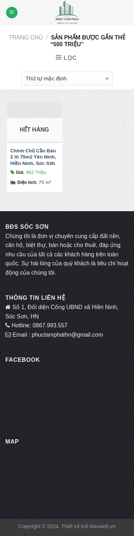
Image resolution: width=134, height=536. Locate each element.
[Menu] (12, 13)
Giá (20, 172)
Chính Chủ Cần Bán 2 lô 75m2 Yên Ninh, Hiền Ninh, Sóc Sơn (33, 157)
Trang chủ (26, 37)
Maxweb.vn (103, 526)
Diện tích (28, 182)
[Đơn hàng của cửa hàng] (67, 79)
